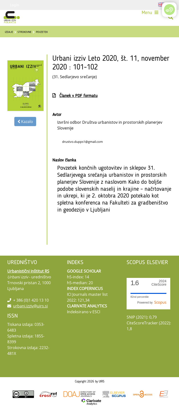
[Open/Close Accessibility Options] (169, 9)
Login (14, 4)
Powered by (151, 302)
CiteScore (159, 282)
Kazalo (25, 121)
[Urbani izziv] (12, 17)
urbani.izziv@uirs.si (30, 306)
